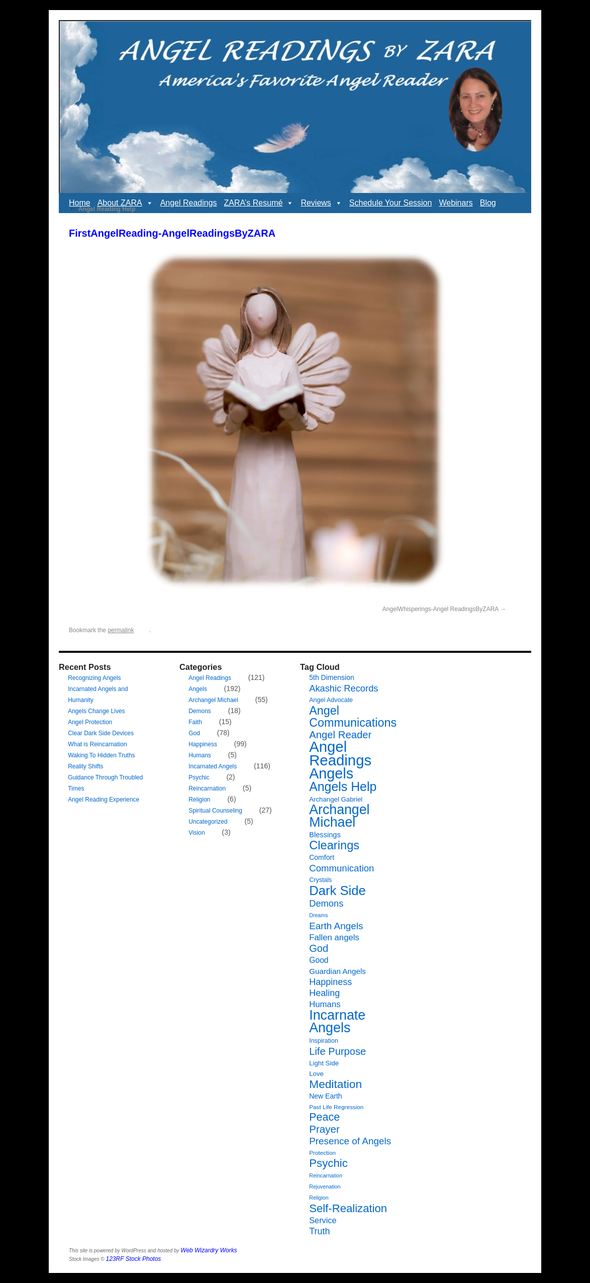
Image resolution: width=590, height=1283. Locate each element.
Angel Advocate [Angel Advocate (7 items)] (331, 700)
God (194, 733)
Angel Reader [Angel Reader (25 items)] (340, 734)
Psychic (198, 777)
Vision (196, 832)
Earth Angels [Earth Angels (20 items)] (336, 926)
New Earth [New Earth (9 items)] (325, 1096)
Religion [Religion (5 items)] (319, 1198)
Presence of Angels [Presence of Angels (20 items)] (350, 1141)
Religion (199, 799)
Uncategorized (207, 821)
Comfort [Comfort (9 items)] (321, 857)
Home (79, 203)
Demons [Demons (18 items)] (326, 903)
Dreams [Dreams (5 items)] (318, 915)
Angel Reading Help (102, 209)
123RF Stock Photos (133, 1258)
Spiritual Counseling (215, 810)
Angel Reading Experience (103, 799)
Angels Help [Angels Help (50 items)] (342, 786)
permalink (121, 630)
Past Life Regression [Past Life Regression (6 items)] (336, 1107)
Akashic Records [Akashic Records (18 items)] (343, 688)
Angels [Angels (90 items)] (331, 773)
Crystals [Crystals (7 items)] (320, 879)
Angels (197, 689)
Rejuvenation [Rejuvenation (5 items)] (324, 1186)
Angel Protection (90, 722)
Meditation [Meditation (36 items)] (335, 1084)
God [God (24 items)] (318, 948)
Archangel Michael (213, 700)
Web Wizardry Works (208, 1250)
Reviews (321, 203)
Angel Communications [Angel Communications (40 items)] (353, 716)
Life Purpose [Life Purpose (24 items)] (337, 1051)
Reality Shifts (85, 766)
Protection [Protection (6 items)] (322, 1152)
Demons (199, 711)
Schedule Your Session (390, 203)
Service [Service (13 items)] (322, 1220)
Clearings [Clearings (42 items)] (334, 845)
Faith (195, 722)
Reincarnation (207, 788)
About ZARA (125, 203)
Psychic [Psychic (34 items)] (328, 1163)
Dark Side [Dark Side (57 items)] (337, 890)
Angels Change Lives (96, 711)
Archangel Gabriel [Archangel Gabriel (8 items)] (335, 799)
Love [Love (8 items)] (316, 1073)
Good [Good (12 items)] (318, 960)
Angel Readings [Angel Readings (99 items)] (340, 753)
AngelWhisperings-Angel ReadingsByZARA (440, 609)
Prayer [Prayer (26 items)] (324, 1129)
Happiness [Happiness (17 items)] (330, 982)
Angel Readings (188, 203)
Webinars (455, 203)
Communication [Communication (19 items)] (341, 868)
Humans (199, 755)
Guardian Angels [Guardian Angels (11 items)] (337, 971)
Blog (488, 203)
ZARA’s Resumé (259, 203)
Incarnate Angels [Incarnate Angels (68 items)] (337, 1021)
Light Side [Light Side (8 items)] (324, 1063)
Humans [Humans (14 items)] (324, 1004)
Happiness (202, 744)
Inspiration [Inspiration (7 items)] (323, 1040)
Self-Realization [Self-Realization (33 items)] (348, 1208)
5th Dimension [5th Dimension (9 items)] (331, 677)
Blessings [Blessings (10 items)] (325, 835)
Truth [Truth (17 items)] (319, 1231)
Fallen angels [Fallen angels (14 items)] (334, 937)
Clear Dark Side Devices (101, 733)
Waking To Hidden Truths (101, 755)
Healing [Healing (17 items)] (324, 993)
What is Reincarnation (97, 744)
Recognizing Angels (94, 677)
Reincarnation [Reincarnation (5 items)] (325, 1175)
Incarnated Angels (212, 766)
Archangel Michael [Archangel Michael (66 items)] (339, 816)
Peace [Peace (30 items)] (324, 1117)
